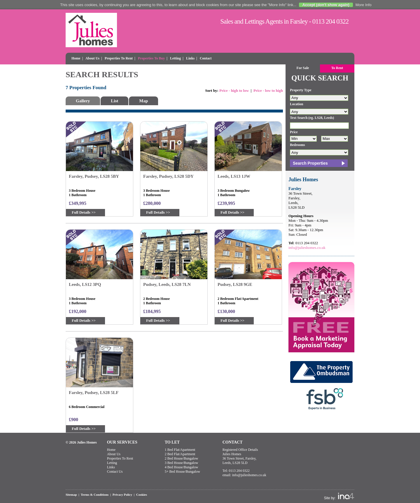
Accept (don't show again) (325, 5)
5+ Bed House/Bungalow (182, 471)
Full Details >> (84, 212)
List (114, 101)
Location (296, 104)
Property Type (301, 90)
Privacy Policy (122, 494)
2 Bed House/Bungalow (181, 458)
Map (143, 101)
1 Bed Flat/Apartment (180, 450)
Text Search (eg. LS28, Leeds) (312, 118)
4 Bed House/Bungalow (181, 467)
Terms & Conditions (95, 494)
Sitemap (71, 494)
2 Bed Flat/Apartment (180, 454)
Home (75, 58)
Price (294, 132)
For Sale (303, 68)
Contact (206, 58)
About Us (92, 58)
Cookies (141, 494)
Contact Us (115, 471)
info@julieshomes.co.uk (307, 247)
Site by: (339, 496)
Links (190, 58)
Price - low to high (268, 90)
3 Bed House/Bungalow (181, 463)
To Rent (337, 68)
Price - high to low (234, 90)
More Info (364, 5)
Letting (175, 58)
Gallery (83, 101)
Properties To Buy (151, 58)
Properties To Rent (119, 58)
